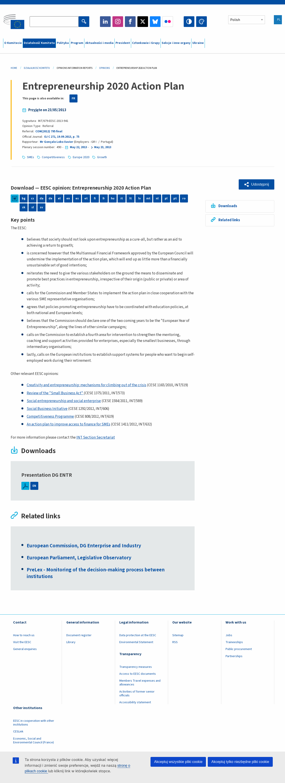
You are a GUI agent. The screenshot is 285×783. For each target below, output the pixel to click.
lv (139, 198)
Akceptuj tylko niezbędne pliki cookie (240, 762)
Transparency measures (135, 667)
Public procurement (239, 649)
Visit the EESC (22, 642)
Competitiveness (53, 157)
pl (166, 198)
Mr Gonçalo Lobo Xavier (56, 142)
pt (175, 198)
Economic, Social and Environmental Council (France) (34, 740)
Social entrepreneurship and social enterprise (64, 401)
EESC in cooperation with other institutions (33, 723)
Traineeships (234, 642)
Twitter (142, 21)
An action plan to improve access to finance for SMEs (68, 424)
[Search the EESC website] (54, 21)
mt (148, 198)
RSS (175, 642)
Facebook (130, 21)
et (86, 198)
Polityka (63, 43)
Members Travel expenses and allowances (140, 683)
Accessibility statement (135, 702)
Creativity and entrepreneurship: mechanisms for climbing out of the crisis (86, 385)
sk (23, 207)
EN (34, 486)
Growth (102, 157)
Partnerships (234, 656)
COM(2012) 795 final (48, 131)
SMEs (30, 157)
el (59, 198)
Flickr (167, 21)
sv (41, 207)
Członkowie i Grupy (146, 43)
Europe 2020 (81, 157)
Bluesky (155, 21)
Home (14, 68)
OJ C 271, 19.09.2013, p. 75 (61, 137)
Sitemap (177, 635)
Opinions (104, 68)
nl (157, 198)
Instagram (117, 21)
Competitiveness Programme (50, 416)
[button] (256, 184)
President (123, 43)
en (68, 198)
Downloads (227, 206)
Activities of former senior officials (137, 693)
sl (32, 207)
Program (77, 43)
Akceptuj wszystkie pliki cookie (178, 762)
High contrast (189, 21)
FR (73, 98)
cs (32, 198)
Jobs (229, 635)
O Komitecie (13, 43)
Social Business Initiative (47, 408)
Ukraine (198, 43)
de (50, 198)
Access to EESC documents (137, 674)
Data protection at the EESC (137, 635)
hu (112, 198)
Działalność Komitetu (39, 43)
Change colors (201, 21)
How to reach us (24, 635)
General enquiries (25, 649)
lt (130, 198)
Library (70, 642)
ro (183, 198)
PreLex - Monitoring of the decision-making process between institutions (96, 573)
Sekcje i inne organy (176, 43)
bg (23, 198)
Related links (229, 220)
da (41, 198)
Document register (79, 635)
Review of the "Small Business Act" (55, 393)
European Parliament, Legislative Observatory (79, 557)
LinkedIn (105, 21)
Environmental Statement (136, 642)
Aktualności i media (99, 43)
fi (95, 198)
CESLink (18, 731)
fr (104, 198)
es (77, 198)
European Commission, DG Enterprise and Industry (84, 545)
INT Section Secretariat (95, 437)
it (121, 198)
